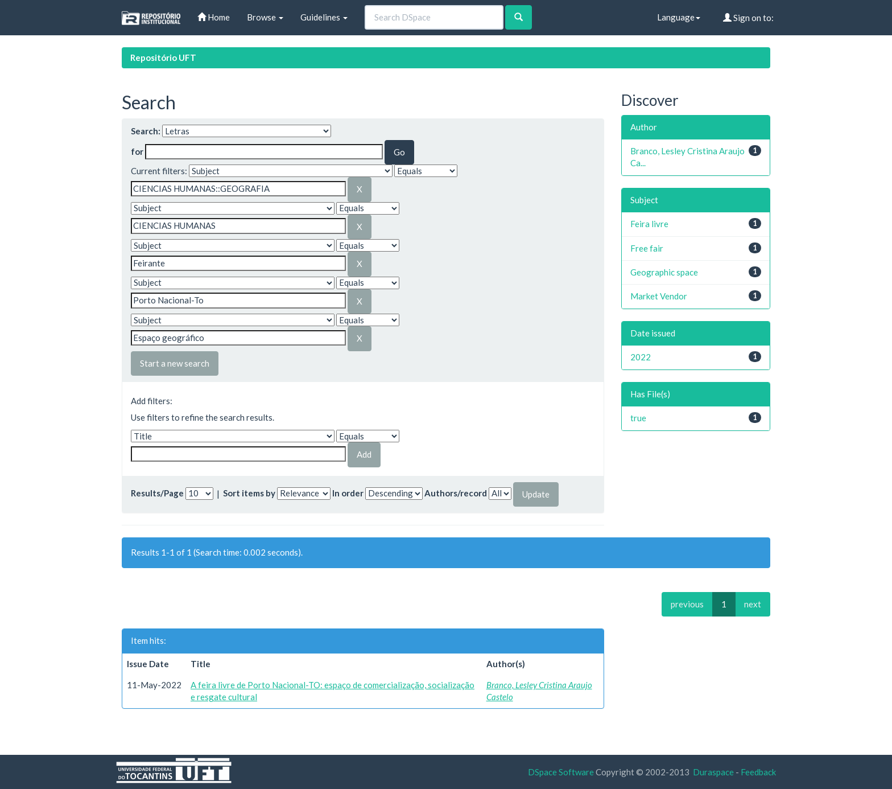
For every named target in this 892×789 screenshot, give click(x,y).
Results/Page (157, 493)
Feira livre (649, 224)
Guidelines (324, 17)
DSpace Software (561, 772)
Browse (265, 17)
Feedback (758, 772)
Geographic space (664, 272)
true (638, 418)
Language (678, 17)
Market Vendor (658, 296)
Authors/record (455, 493)
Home (213, 17)
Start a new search (174, 363)
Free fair (646, 248)
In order (348, 493)
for (137, 151)
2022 (640, 357)
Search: (145, 131)
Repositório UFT (163, 57)
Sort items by (249, 493)
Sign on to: (748, 18)
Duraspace (713, 772)
